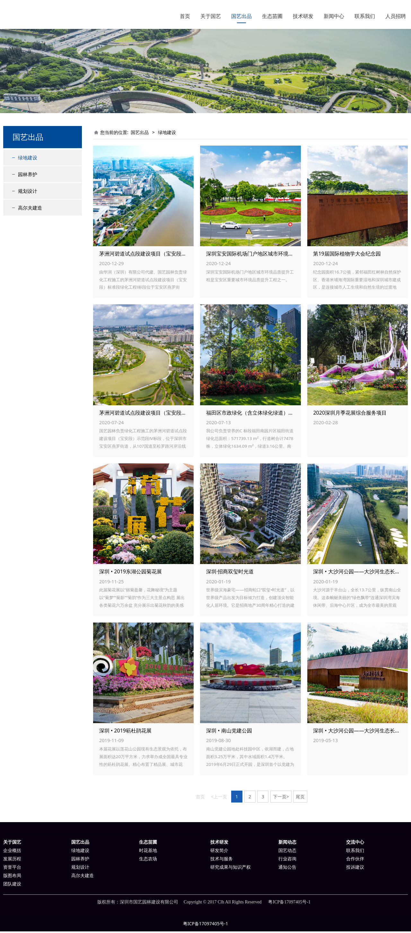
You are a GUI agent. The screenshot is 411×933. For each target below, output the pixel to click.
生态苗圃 (272, 16)
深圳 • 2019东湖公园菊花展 (130, 573)
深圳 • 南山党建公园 (229, 732)
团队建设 (12, 885)
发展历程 (12, 860)
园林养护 (27, 176)
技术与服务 (221, 860)
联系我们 (364, 16)
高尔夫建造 (30, 209)
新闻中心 (334, 16)
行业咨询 (287, 860)
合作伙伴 (355, 860)
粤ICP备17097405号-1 (205, 925)
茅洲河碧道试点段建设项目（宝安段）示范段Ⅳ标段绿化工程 (168, 414)
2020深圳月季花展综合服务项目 (350, 414)
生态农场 (148, 860)
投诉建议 (355, 868)
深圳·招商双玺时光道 (230, 573)
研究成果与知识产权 (230, 868)
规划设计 (27, 192)
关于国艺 (210, 16)
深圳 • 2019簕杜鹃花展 (125, 732)
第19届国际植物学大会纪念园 (346, 255)
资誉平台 (12, 868)
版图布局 (12, 877)
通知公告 (287, 868)
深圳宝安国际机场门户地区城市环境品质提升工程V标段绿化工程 (279, 255)
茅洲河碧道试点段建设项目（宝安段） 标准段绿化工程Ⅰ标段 (167, 255)
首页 (185, 16)
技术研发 (303, 16)
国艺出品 (241, 16)
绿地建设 (27, 159)
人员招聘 (395, 16)
